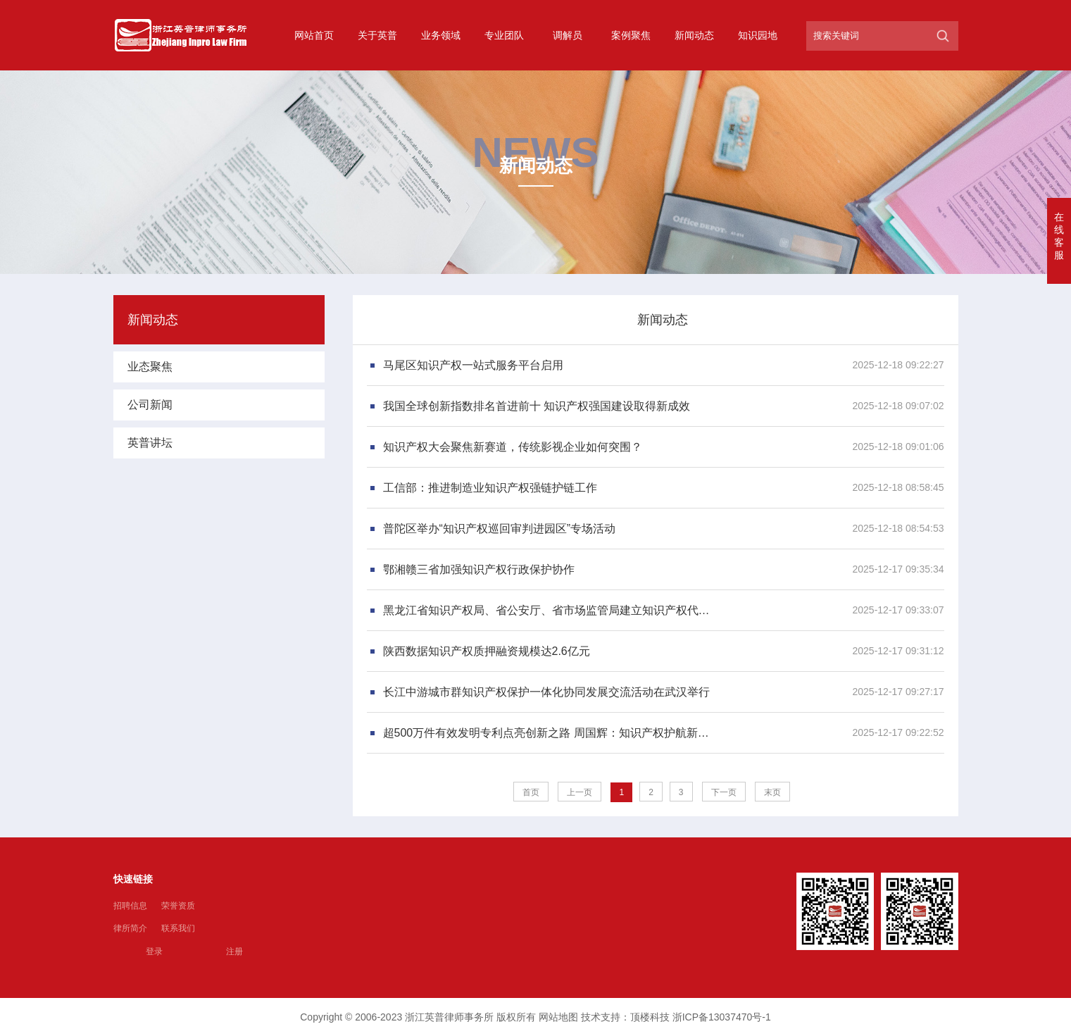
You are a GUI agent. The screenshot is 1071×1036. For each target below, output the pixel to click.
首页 (530, 792)
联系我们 (178, 928)
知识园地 (757, 35)
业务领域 (441, 35)
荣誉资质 (178, 906)
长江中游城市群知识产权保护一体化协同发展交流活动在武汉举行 (546, 692)
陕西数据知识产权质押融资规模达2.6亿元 (486, 651)
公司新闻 (150, 405)
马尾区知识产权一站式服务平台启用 (473, 365)
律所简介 (130, 928)
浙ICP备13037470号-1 (721, 1017)
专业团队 (504, 35)
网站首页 (314, 35)
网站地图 (558, 1017)
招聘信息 (130, 906)
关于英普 (377, 35)
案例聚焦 (631, 35)
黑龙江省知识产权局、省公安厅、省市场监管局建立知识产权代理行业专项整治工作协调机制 (550, 610)
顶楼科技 (650, 1017)
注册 (234, 951)
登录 (154, 951)
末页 (772, 792)
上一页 (579, 792)
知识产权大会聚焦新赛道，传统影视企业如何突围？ (512, 447)
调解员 (567, 35)
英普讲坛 (150, 443)
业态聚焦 (150, 367)
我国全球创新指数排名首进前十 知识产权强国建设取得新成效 (536, 406)
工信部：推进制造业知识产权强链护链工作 (490, 488)
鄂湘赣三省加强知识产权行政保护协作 (479, 569)
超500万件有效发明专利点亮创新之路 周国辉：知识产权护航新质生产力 (550, 733)
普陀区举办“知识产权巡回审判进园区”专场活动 (499, 529)
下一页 (724, 792)
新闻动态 (694, 35)
